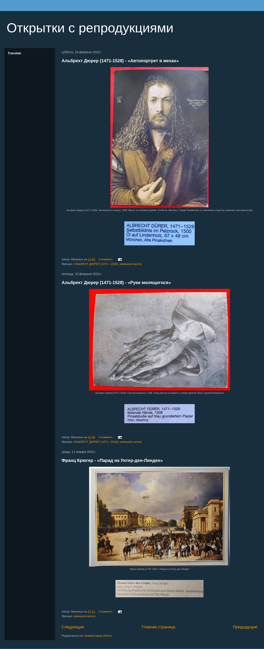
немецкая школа (131, 264)
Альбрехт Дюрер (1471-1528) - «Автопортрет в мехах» (120, 60)
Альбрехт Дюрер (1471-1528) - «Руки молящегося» (116, 282)
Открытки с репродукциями (90, 27)
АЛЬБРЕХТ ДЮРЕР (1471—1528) (95, 264)
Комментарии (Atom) (98, 635)
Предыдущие (245, 627)
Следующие (73, 627)
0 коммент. (106, 259)
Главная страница (158, 627)
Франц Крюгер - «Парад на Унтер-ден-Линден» (112, 460)
